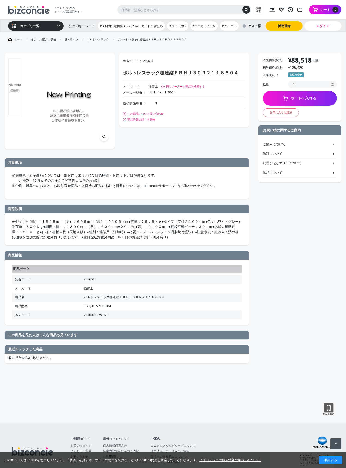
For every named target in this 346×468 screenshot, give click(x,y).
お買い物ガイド (80, 445)
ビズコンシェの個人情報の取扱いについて (230, 460)
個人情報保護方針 (115, 445)
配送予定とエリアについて (282, 163)
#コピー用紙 (177, 26)
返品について (272, 172)
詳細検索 (258, 9)
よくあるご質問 (80, 451)
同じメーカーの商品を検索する (185, 86)
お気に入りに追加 (281, 112)
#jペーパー (229, 26)
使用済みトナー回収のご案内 (170, 451)
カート (329, 10)
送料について (272, 153)
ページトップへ (335, 443)
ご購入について (274, 144)
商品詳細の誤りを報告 (141, 119)
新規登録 (284, 26)
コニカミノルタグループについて (173, 445)
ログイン (322, 26)
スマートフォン (328, 409)
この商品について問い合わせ (145, 114)
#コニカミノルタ (204, 26)
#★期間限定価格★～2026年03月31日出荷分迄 (131, 26)
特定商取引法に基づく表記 (121, 451)
